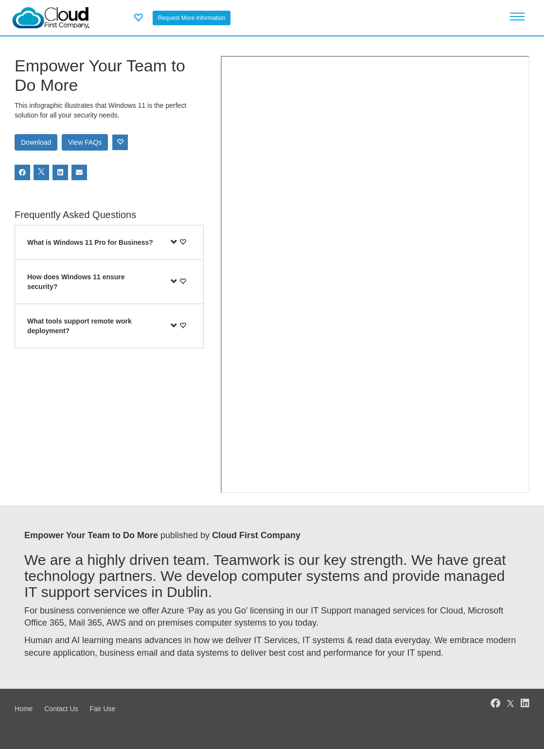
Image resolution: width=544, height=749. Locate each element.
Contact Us (61, 709)
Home (24, 709)
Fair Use (102, 709)
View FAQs (85, 142)
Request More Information (192, 18)
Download (36, 142)
